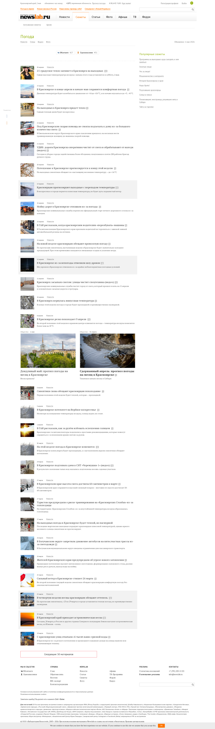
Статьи (32, 42)
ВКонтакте (26, 671)
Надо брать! (144, 85)
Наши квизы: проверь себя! (70, 9)
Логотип (53, 677)
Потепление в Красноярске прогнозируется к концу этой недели (76, 168)
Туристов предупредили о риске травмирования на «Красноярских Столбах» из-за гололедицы (85, 504)
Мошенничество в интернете (151, 76)
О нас (52, 671)
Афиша (113, 671)
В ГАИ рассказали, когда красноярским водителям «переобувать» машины (82, 225)
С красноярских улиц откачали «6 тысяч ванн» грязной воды (73, 636)
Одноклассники (28, 674)
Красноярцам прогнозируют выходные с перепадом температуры (77, 187)
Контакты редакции (59, 684)
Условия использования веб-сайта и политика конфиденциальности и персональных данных (56, 692)
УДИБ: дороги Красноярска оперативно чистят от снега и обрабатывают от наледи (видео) (85, 149)
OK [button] (161, 726)
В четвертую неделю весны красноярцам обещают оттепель (74, 597)
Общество (24, 332)
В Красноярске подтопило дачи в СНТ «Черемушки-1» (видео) (75, 465)
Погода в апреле (27, 9)
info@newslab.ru (176, 674)
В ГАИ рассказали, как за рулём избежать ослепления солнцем (75, 428)
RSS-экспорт (55, 681)
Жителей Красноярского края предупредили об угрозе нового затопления (82, 559)
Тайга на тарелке (146, 107)
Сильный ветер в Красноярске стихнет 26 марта (67, 578)
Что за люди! (144, 71)
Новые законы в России (46, 9)
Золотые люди (145, 66)
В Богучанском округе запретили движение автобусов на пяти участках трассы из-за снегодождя (85, 543)
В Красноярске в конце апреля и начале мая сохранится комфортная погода (83, 89)
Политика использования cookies (33, 694)
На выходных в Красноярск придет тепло (62, 107)
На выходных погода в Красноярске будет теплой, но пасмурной (75, 522)
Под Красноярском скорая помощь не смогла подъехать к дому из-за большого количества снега (83, 128)
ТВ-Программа (116, 674)
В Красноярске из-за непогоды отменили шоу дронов (70, 262)
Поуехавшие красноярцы (150, 90)
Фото (48, 42)
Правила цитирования (134, 721)
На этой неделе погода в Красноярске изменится (68, 446)
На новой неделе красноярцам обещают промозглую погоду (74, 243)
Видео (40, 42)
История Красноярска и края (151, 81)
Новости (23, 42)
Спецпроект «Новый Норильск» (98, 9)
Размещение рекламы (149, 674)
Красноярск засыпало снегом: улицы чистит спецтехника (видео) (77, 282)
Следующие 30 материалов (58, 654)
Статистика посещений (149, 671)
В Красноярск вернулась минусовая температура (67, 300)
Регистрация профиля (169, 3)
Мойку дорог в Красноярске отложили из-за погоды (69, 206)
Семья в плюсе (145, 95)
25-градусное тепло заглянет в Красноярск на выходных (72, 70)
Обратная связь (56, 674)
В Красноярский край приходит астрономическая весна (71, 617)
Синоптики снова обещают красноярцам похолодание (70, 391)
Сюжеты (83, 677)
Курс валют (126, 3)
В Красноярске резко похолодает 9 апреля (63, 319)
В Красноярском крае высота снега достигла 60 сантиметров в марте (79, 483)
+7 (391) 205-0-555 (176, 671)
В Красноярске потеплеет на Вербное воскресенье (68, 409)
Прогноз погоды (99, 3)
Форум (112, 677)
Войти (184, 3)
